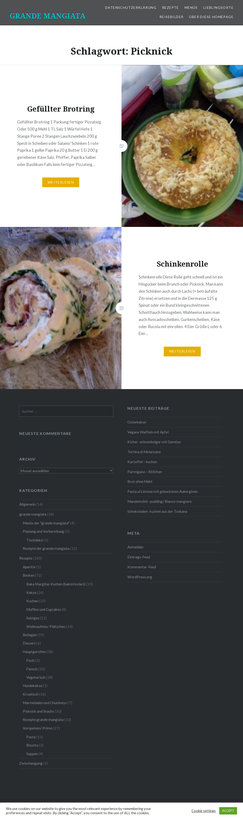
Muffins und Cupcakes (43, 609)
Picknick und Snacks (38, 711)
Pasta (31, 737)
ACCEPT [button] (228, 811)
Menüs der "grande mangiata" (46, 523)
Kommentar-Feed (141, 567)
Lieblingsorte (218, 7)
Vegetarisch (35, 677)
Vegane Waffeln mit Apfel (147, 432)
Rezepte (170, 7)
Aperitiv (29, 567)
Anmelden (135, 547)
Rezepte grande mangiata (43, 719)
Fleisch (31, 669)
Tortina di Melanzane (144, 452)
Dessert (29, 643)
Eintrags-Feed (138, 557)
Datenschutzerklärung (130, 7)
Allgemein (27, 504)
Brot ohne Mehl (139, 481)
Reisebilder (171, 17)
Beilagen (30, 635)
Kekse (31, 592)
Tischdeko (34, 540)
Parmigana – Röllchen (144, 472)
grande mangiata (32, 514)
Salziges (32, 618)
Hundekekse (32, 685)
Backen (28, 575)
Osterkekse (136, 422)
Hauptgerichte (34, 652)
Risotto (32, 745)
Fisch (30, 660)
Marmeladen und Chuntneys (45, 703)
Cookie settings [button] (204, 811)
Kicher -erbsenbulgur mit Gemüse (154, 442)
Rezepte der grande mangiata (46, 548)
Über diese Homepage (211, 17)
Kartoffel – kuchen (142, 462)
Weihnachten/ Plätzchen (45, 626)
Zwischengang (30, 763)
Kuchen (32, 601)
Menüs (191, 7)
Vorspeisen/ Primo (37, 728)
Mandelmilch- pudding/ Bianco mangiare (159, 501)
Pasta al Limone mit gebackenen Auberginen (162, 491)
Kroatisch (30, 694)
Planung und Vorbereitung (43, 531)
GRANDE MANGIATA (47, 16)
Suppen (32, 754)
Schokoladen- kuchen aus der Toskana (157, 511)
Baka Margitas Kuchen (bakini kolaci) (55, 584)
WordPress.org (139, 577)
